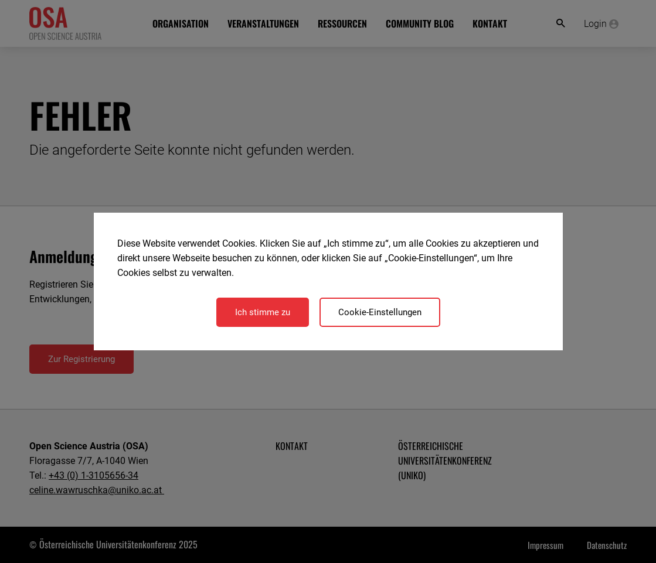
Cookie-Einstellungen (380, 312)
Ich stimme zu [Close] (262, 312)
